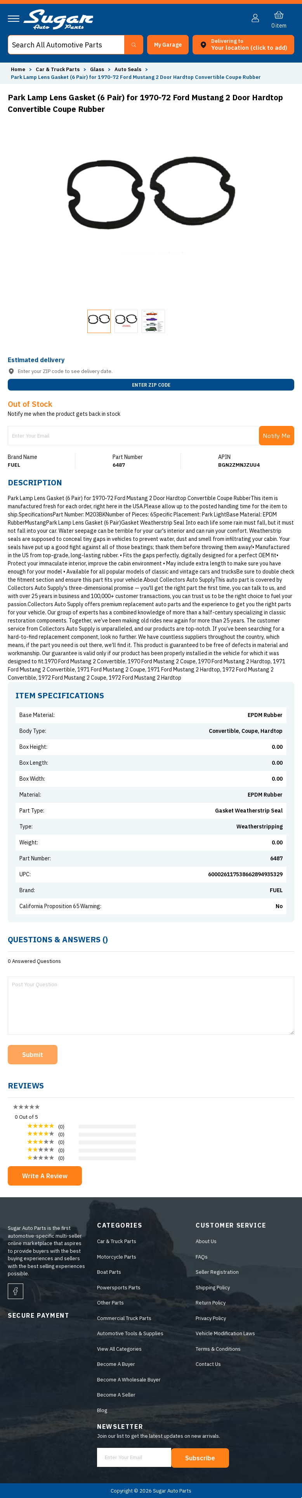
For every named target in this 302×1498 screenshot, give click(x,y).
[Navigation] (13, 19)
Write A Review (45, 1176)
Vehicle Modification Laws (225, 1333)
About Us (206, 1241)
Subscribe (201, 1457)
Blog (102, 1410)
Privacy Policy (211, 1318)
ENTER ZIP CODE (151, 385)
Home (18, 69)
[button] (168, 44)
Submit (32, 1055)
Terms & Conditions (218, 1349)
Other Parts (110, 1302)
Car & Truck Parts (116, 1241)
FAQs (202, 1257)
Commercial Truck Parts (124, 1318)
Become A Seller (116, 1395)
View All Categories (119, 1349)
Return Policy (211, 1302)
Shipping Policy (213, 1287)
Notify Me (276, 435)
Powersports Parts (119, 1287)
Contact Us (208, 1364)
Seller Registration (217, 1272)
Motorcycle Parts (116, 1257)
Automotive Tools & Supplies (130, 1333)
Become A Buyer (116, 1364)
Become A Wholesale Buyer (129, 1379)
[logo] (58, 27)
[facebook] (15, 1291)
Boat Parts (109, 1272)
